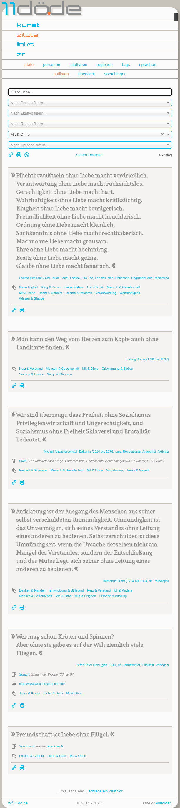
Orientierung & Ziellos (117, 368)
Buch (22, 461)
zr (21, 54)
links (25, 45)
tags (126, 64)
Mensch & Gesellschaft (123, 287)
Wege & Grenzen (59, 374)
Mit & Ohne (27, 293)
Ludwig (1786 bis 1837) (147, 359)
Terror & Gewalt (138, 470)
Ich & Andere (123, 590)
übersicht (86, 74)
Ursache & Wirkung (113, 596)
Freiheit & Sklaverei (33, 470)
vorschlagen (115, 74)
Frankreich (55, 746)
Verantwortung (105, 293)
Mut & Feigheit (85, 596)
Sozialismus (115, 470)
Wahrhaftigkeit (129, 293)
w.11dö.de (18, 803)
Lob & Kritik (95, 287)
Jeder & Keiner (30, 693)
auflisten (61, 74)
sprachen (147, 64)
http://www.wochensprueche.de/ (42, 684)
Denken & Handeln (32, 590)
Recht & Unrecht (50, 293)
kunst (28, 25)
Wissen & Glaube (31, 298)
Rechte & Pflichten (79, 293)
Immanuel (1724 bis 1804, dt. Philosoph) (136, 581)
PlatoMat (163, 803)
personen (51, 64)
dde (42, 10)
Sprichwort (26, 746)
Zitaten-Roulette (89, 155)
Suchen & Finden (31, 374)
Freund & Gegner (31, 755)
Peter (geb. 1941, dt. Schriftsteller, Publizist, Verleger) (122, 665)
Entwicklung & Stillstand (66, 590)
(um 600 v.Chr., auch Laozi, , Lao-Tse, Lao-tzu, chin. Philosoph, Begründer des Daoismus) (94, 278)
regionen (105, 64)
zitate (28, 35)
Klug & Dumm (51, 287)
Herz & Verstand (31, 368)
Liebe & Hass (74, 287)
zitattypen (78, 64)
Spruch (24, 674)
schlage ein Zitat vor (106, 791)
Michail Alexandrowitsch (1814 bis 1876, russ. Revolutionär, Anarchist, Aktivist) (106, 451)
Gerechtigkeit (28, 287)
